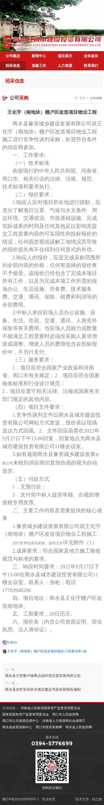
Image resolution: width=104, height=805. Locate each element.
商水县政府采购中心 (17, 727)
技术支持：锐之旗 (88, 799)
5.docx (12, 642)
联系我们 (91, 66)
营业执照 (48, 799)
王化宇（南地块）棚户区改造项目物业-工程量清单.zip (47, 651)
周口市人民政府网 (65, 714)
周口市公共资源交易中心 (20, 721)
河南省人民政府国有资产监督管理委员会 (50, 708)
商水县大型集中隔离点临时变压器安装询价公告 (43, 676)
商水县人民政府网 (78, 727)
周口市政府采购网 (48, 727)
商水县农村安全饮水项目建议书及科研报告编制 (43, 689)
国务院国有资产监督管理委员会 (25, 714)
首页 (82, 98)
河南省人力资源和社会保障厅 (63, 721)
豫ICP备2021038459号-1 (20, 799)
